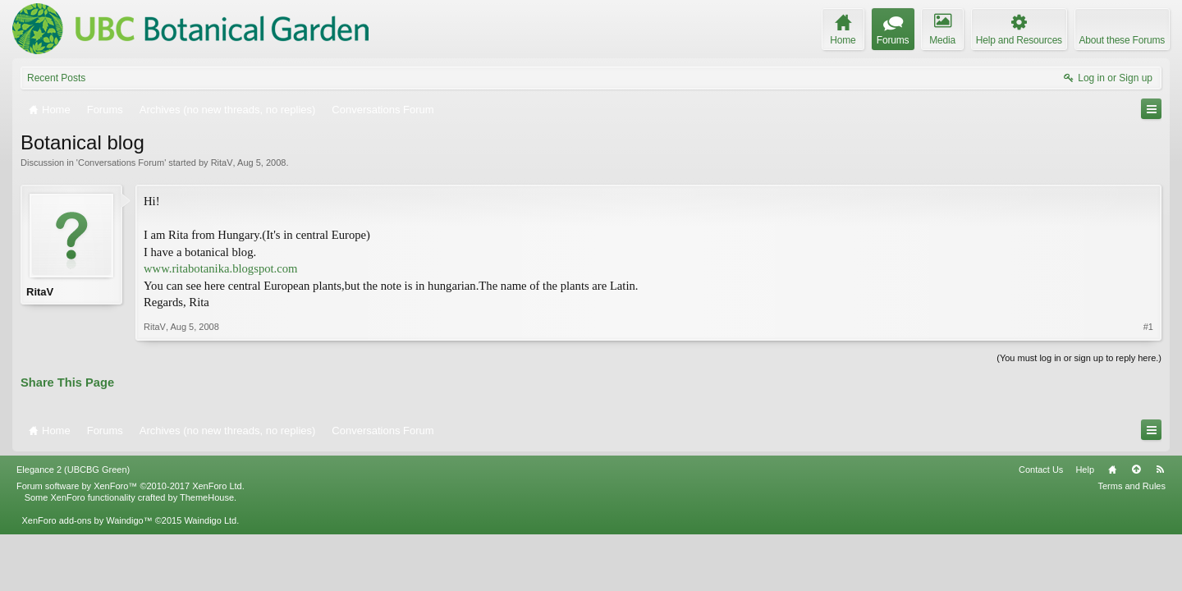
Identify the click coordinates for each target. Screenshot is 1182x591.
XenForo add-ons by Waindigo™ (86, 520)
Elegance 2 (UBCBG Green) (73, 469)
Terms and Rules (1131, 486)
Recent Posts (56, 78)
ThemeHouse (207, 497)
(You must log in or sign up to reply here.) (1078, 358)
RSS (1160, 469)
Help (1084, 469)
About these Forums (1122, 40)
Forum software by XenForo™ (130, 486)
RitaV (222, 162)
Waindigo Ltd (210, 520)
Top (1136, 469)
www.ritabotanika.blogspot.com (221, 268)
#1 (1148, 327)
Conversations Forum (121, 162)
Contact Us (1041, 469)
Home (1112, 469)
